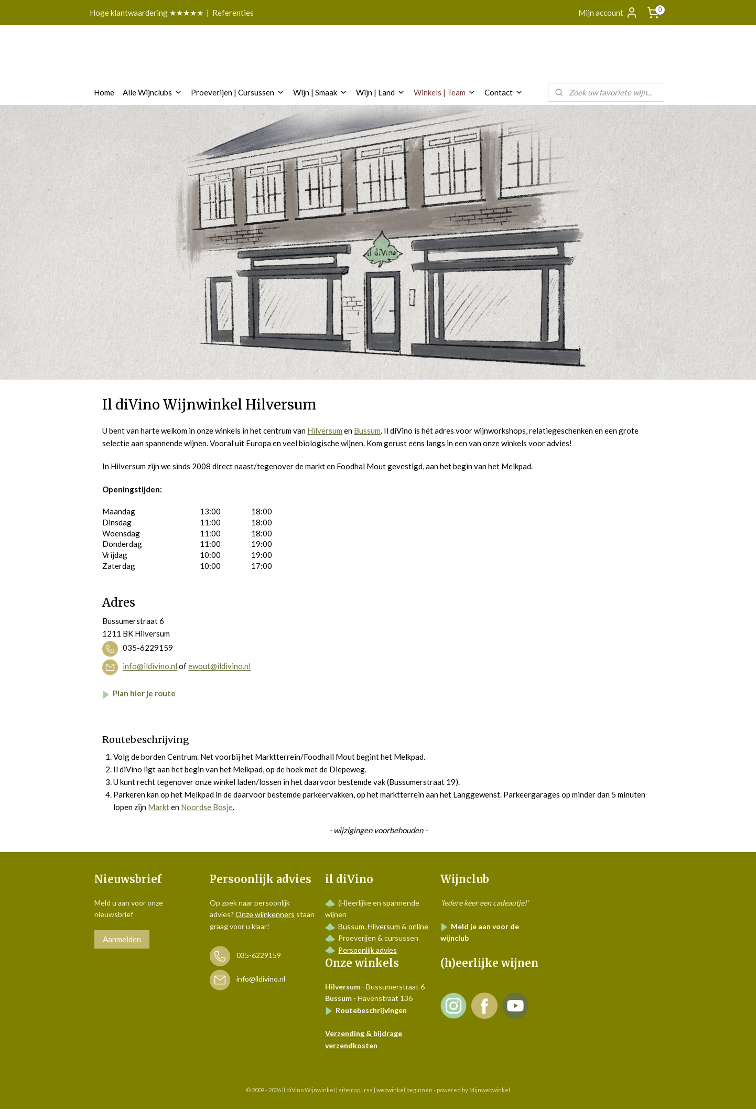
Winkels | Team (445, 92)
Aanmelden (122, 939)
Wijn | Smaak (320, 92)
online (418, 926)
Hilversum (324, 431)
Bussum (367, 431)
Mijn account (608, 12)
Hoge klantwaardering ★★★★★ (146, 12)
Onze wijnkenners (265, 914)
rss (368, 1089)
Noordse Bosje (207, 807)
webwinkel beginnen (404, 1089)
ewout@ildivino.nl (219, 666)
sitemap (349, 1089)
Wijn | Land (380, 92)
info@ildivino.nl (150, 666)
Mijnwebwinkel (489, 1089)
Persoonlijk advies (367, 949)
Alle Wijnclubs (152, 92)
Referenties (233, 12)
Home (104, 92)
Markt (158, 807)
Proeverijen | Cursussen (238, 92)
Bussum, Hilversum (369, 926)
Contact (503, 92)
